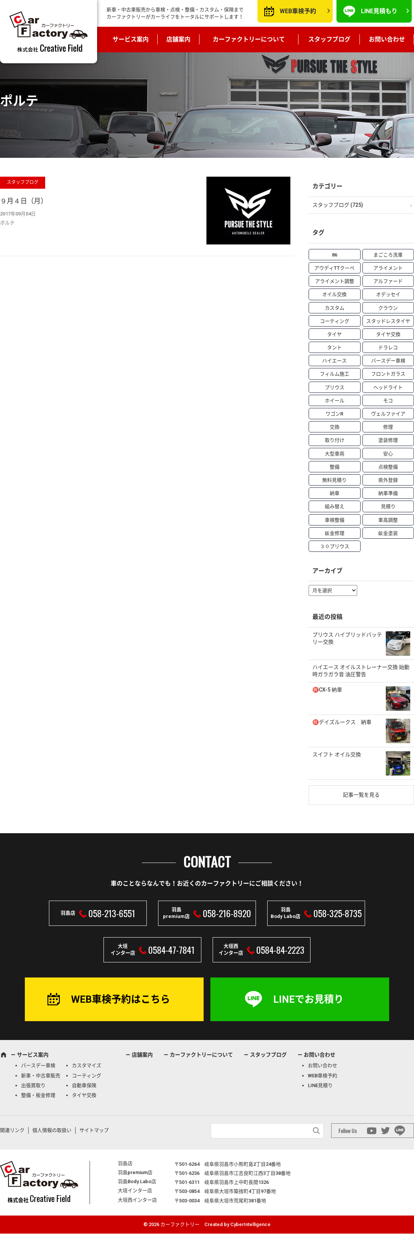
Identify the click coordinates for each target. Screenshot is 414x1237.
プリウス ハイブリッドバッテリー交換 (347, 638)
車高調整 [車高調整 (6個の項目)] (388, 520)
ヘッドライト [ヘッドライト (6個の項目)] (388, 387)
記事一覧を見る (361, 795)
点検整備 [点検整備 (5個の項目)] (388, 467)
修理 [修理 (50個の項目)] (388, 427)
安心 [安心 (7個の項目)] (388, 454)
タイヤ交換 (84, 1095)
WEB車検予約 (298, 11)
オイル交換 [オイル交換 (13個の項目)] (334, 294)
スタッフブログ (329, 39)
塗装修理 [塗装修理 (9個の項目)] (388, 440)
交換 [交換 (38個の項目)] (334, 427)
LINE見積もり (379, 11)
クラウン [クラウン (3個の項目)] (388, 308)
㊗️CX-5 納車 (327, 690)
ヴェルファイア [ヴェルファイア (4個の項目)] (388, 414)
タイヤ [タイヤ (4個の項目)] (334, 334)
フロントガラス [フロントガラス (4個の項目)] (388, 374)
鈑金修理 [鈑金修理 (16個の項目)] (334, 533)
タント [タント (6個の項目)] (334, 347)
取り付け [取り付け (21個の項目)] (334, 440)
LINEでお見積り (308, 999)
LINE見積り (320, 1085)
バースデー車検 (38, 1065)
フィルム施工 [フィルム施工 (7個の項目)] (334, 374)
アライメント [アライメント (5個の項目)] (388, 268)
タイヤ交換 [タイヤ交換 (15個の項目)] (388, 334)
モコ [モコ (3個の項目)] (388, 400)
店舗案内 (178, 39)
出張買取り (33, 1085)
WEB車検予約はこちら (120, 999)
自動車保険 (84, 1085)
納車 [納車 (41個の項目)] (334, 493)
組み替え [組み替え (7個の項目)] (334, 506)
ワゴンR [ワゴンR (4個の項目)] (334, 414)
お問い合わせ (387, 39)
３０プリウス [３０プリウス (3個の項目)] (334, 546)
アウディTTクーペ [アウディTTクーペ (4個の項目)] (334, 268)
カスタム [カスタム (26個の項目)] (334, 308)
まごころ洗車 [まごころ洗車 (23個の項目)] (388, 255)
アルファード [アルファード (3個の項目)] (388, 281)
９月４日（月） (23, 201)
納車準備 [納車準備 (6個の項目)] (388, 493)
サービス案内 (131, 39)
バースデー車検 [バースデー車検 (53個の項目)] (388, 360)
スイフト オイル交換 (336, 754)
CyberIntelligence (250, 1224)
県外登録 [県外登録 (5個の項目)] (388, 480)
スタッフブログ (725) (337, 205)
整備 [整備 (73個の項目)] (334, 467)
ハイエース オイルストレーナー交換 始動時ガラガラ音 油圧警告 (360, 671)
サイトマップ (94, 1130)
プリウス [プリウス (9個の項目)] (334, 387)
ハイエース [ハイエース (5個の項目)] (334, 360)
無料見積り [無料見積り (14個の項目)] (334, 480)
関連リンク (12, 1130)
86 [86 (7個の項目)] (334, 255)
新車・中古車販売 (40, 1075)
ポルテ (7, 223)
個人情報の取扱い (52, 1130)
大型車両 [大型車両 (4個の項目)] (334, 454)
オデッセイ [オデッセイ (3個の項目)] (388, 294)
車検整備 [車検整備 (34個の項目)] (334, 520)
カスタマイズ (86, 1065)
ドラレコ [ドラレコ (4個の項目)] (388, 347)
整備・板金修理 (38, 1095)
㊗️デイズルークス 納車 (341, 722)
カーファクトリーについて (249, 39)
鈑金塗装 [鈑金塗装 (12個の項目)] (388, 533)
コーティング (86, 1075)
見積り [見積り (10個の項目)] (388, 506)
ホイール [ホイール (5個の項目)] (334, 400)
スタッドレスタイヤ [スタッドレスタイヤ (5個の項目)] (388, 321)
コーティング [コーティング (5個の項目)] (334, 321)
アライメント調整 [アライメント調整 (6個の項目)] (334, 281)
